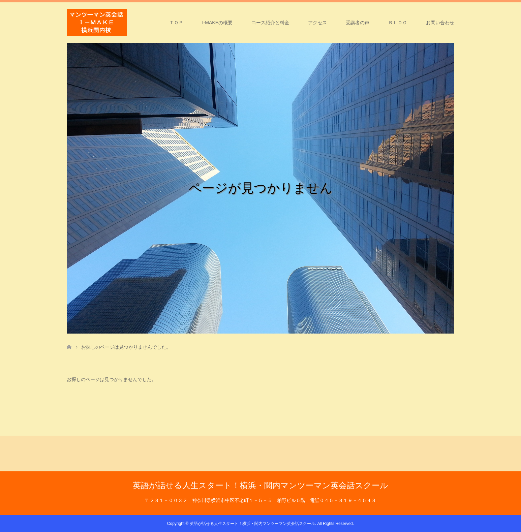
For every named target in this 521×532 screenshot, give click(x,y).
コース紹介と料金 (270, 22)
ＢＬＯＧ (397, 22)
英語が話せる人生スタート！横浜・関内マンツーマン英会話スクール (260, 485)
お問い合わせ (440, 22)
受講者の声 (357, 22)
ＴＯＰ (176, 22)
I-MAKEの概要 (217, 22)
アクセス (317, 22)
